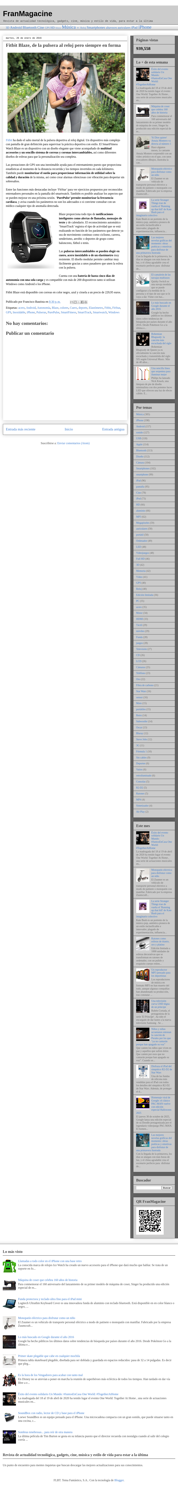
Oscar (139, 727)
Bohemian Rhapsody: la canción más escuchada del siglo (161, 339)
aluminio (140, 510)
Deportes (141, 763)
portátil (140, 534)
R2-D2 (139, 787)
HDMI (139, 619)
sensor (139, 697)
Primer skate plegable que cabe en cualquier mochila (49, 1355)
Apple (139, 444)
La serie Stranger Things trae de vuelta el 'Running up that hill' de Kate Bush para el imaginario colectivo (153, 208)
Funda (139, 637)
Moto (139, 703)
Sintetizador (142, 805)
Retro (139, 715)
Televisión (141, 649)
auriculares (124, 27)
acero (21, 307)
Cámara (140, 462)
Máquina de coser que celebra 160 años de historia (160, 109)
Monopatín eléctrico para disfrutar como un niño (161, 171)
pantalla (140, 486)
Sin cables (141, 757)
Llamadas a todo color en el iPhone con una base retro (50, 1261)
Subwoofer (141, 721)
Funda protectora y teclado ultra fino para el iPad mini (50, 1299)
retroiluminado (143, 775)
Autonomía (43, 307)
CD (138, 655)
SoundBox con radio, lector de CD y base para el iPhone (51, 1413)
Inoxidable (19, 312)
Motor (58, 28)
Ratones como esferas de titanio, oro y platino (160, 941)
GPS (47, 27)
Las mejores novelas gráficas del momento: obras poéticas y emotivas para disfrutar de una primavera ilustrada (154, 245)
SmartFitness (68, 312)
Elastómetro (96, 307)
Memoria (141, 571)
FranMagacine (27, 14)
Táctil (139, 625)
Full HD (140, 558)
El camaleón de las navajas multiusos (161, 276)
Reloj (83, 27)
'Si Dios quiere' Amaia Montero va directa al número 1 (161, 140)
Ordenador (141, 540)
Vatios (139, 769)
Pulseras (41, 312)
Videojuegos (142, 553)
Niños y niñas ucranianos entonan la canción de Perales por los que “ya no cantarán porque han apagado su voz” (153, 1037)
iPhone (144, 27)
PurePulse (53, 312)
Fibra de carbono (145, 685)
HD (52, 27)
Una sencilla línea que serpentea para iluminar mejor (160, 371)
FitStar (116, 307)
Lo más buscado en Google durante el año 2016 (161, 305)
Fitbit (9, 140)
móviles (140, 631)
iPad (134, 27)
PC (78, 28)
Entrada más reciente (20, 429)
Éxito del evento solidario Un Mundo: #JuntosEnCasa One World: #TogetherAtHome (154, 77)
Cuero (73, 307)
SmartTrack (84, 312)
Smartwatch (100, 312)
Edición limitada (144, 595)
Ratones (140, 793)
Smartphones (96, 27)
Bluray (139, 733)
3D (7, 27)
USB (138, 438)
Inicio (69, 429)
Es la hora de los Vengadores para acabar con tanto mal (50, 1375)
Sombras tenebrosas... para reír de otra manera (45, 1432)
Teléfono (140, 673)
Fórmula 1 (141, 751)
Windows (113, 312)
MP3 (138, 516)
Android (16, 27)
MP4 (138, 799)
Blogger (119, 1480)
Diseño (140, 456)
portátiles (141, 709)
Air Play (140, 811)
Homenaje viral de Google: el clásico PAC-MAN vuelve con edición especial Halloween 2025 (153, 1105)
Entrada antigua (113, 429)
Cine (40, 27)
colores (64, 307)
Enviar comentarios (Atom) (73, 443)
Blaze (55, 307)
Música (69, 27)
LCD (138, 661)
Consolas (141, 781)
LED (138, 546)
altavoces (111, 27)
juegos (139, 643)
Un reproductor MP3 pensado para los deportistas (160, 972)
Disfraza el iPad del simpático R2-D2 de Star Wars (161, 1069)
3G (137, 745)
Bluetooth (30, 27)
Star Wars (141, 691)
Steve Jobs (141, 739)
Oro (138, 679)
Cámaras (140, 667)
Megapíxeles (142, 522)
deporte (83, 307)
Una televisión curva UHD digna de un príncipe (160, 1004)
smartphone (142, 474)
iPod (138, 498)
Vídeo (139, 577)
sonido (139, 432)
